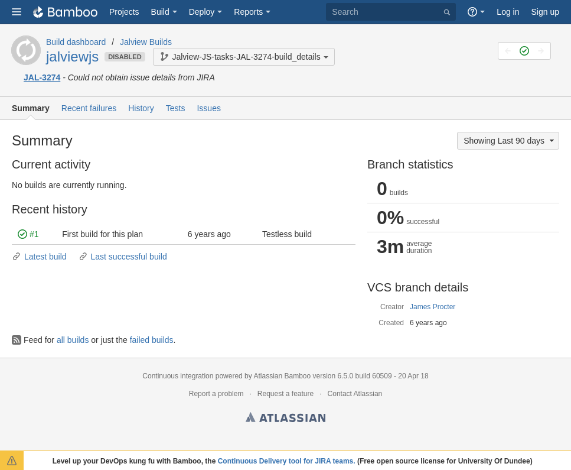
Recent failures (88, 108)
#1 (28, 234)
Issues (208, 108)
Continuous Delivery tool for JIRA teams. (286, 461)
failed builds (152, 340)
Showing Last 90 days (510, 140)
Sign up (545, 12)
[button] (16, 12)
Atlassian (285, 419)
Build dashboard (76, 42)
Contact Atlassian (355, 394)
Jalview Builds (146, 42)
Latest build (39, 256)
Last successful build (123, 256)
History (141, 108)
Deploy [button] (202, 12)
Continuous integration (177, 376)
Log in (508, 12)
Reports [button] (248, 12)
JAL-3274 (42, 77)
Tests (175, 108)
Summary (31, 108)
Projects (124, 12)
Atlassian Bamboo (282, 376)
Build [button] (160, 12)
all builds (73, 340)
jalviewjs (72, 56)
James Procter (432, 307)
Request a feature (285, 394)
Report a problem (216, 394)
